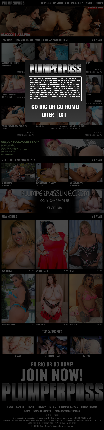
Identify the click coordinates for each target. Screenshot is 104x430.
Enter (47, 114)
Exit (62, 114)
